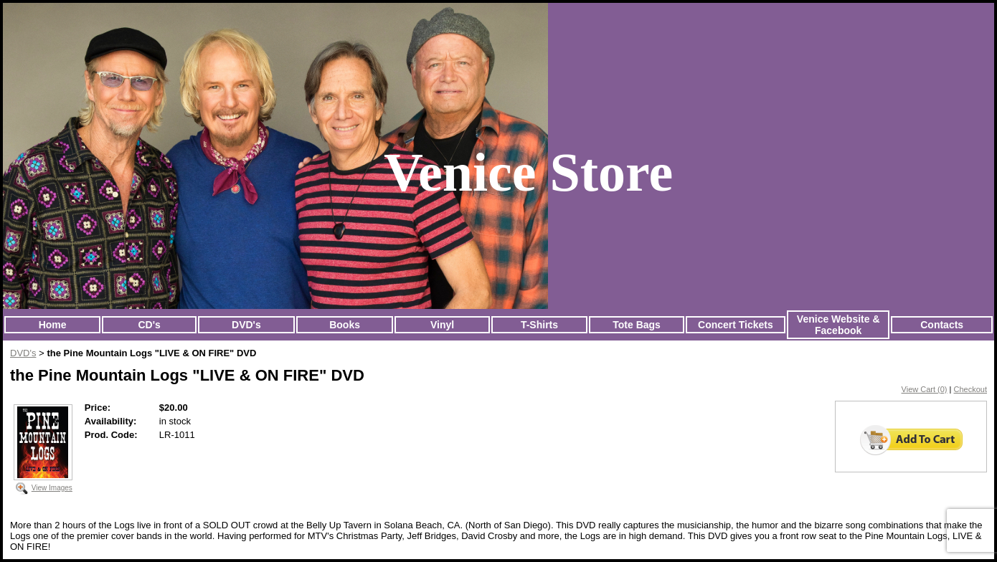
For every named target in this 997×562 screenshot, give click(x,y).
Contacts (941, 324)
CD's (149, 324)
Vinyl (442, 324)
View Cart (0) (925, 389)
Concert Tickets (735, 324)
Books (344, 324)
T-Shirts (539, 324)
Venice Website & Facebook (838, 324)
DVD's (246, 324)
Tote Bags (637, 324)
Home (53, 324)
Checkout (970, 389)
